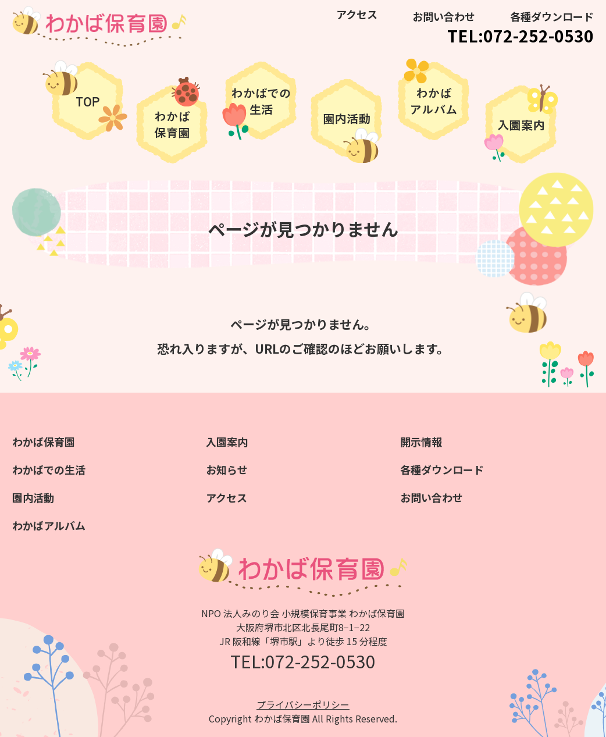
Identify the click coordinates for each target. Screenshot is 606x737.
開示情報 (421, 441)
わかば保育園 (43, 441)
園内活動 (33, 497)
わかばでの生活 (48, 469)
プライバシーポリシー (303, 704)
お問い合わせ (443, 16)
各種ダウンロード (552, 16)
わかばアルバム (48, 525)
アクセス (356, 14)
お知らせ (227, 469)
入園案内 (227, 441)
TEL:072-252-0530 (520, 35)
